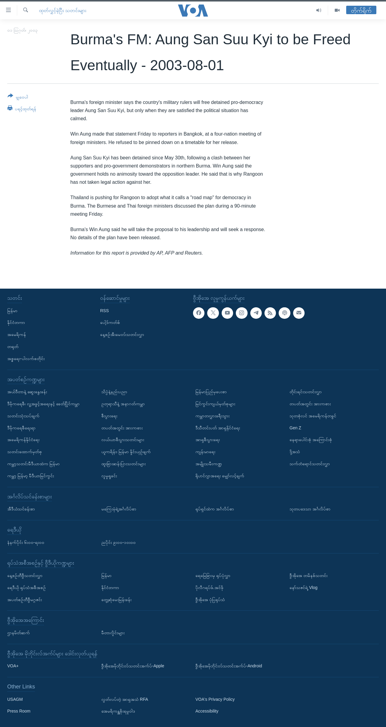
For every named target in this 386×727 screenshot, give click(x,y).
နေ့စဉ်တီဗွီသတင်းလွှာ (25, 575)
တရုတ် (12, 346)
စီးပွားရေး (109, 415)
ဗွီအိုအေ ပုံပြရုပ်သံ (210, 599)
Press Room (18, 711)
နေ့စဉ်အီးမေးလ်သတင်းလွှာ (122, 334)
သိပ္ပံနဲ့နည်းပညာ (114, 391)
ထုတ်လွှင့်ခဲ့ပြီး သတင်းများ (62, 10)
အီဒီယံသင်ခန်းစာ (21, 508)
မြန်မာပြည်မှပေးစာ (211, 391)
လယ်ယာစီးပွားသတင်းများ (122, 439)
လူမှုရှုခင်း (109, 475)
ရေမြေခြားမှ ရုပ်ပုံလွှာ (212, 575)
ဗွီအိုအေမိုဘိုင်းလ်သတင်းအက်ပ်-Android (228, 665)
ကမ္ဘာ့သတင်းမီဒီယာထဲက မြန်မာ (33, 463)
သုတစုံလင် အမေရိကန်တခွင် (313, 415)
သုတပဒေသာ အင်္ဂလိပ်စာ (310, 508)
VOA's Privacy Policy (215, 699)
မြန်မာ (12, 310)
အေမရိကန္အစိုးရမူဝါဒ (118, 711)
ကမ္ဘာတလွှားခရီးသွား (212, 415)
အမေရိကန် (16, 334)
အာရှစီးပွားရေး (207, 439)
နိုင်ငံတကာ (16, 322)
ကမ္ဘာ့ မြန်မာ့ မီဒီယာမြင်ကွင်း (30, 475)
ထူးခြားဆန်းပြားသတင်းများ (123, 463)
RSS (104, 310)
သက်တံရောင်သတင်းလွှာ (310, 463)
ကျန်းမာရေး (205, 451)
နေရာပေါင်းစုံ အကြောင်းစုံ (311, 439)
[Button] (18, 97)
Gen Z (295, 427)
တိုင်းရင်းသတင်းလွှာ (306, 391)
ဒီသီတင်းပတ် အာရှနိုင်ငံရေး (217, 427)
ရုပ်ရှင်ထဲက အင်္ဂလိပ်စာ (214, 508)
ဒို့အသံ (295, 451)
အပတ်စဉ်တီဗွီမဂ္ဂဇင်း (24, 599)
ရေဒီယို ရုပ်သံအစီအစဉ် (26, 587)
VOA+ (13, 665)
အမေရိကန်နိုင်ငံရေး (23, 439)
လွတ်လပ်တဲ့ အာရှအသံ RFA (124, 699)
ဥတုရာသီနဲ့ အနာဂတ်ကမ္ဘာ (123, 403)
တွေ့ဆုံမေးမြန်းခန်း (116, 599)
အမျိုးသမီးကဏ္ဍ (208, 463)
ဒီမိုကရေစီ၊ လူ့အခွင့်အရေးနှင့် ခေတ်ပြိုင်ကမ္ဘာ (43, 403)
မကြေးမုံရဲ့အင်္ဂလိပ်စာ (118, 508)
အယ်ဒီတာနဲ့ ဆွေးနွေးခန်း (27, 391)
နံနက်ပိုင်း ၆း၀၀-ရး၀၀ (25, 542)
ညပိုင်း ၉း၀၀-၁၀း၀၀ (118, 542)
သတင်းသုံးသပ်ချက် (23, 415)
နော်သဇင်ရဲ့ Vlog (304, 587)
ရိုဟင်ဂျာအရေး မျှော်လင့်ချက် (219, 475)
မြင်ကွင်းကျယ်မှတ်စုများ (215, 403)
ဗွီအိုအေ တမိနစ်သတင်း (308, 575)
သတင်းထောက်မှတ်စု (24, 451)
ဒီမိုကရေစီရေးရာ (21, 427)
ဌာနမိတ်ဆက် (18, 632)
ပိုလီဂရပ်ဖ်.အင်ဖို (209, 587)
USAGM (15, 699)
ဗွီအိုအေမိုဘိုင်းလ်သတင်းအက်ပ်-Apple (132, 665)
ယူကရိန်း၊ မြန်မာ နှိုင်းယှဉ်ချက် (126, 451)
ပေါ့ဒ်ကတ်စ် (110, 322)
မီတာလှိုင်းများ (113, 632)
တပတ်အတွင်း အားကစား (122, 427)
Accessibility (206, 711)
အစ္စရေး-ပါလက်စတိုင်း (26, 358)
